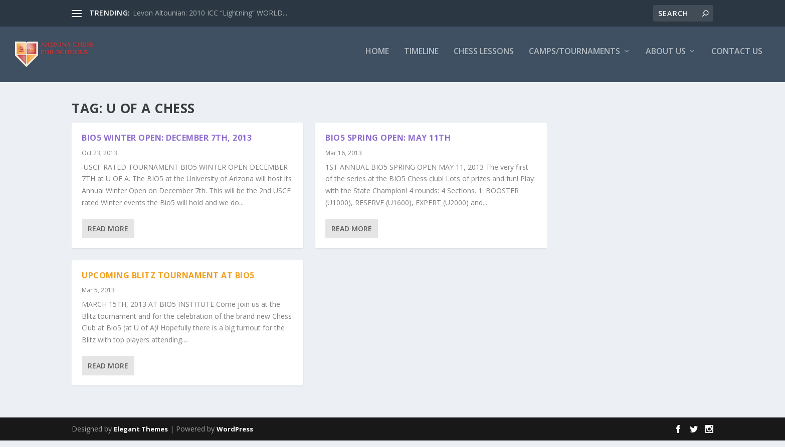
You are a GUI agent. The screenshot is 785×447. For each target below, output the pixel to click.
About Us (666, 58)
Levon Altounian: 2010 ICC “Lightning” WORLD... (210, 13)
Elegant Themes (141, 435)
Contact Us (736, 58)
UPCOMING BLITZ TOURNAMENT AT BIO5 (168, 281)
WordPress (235, 435)
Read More (108, 234)
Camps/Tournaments (574, 58)
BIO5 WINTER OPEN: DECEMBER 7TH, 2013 (167, 144)
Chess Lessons (484, 58)
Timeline (421, 58)
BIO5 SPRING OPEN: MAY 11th (388, 144)
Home (377, 58)
